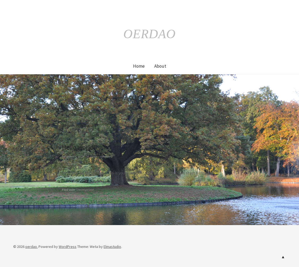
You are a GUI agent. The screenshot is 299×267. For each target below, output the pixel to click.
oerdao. (31, 246)
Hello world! (79, 147)
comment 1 (106, 156)
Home (139, 66)
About (160, 66)
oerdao (149, 33)
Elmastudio (112, 246)
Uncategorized (84, 189)
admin (93, 156)
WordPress (67, 246)
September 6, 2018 (73, 156)
